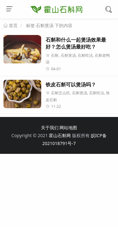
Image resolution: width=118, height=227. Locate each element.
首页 (13, 25)
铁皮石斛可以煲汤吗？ (71, 84)
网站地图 (68, 128)
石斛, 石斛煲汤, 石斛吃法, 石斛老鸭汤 (78, 59)
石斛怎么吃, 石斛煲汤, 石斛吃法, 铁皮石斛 (78, 96)
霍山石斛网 (60, 135)
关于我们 (50, 128)
